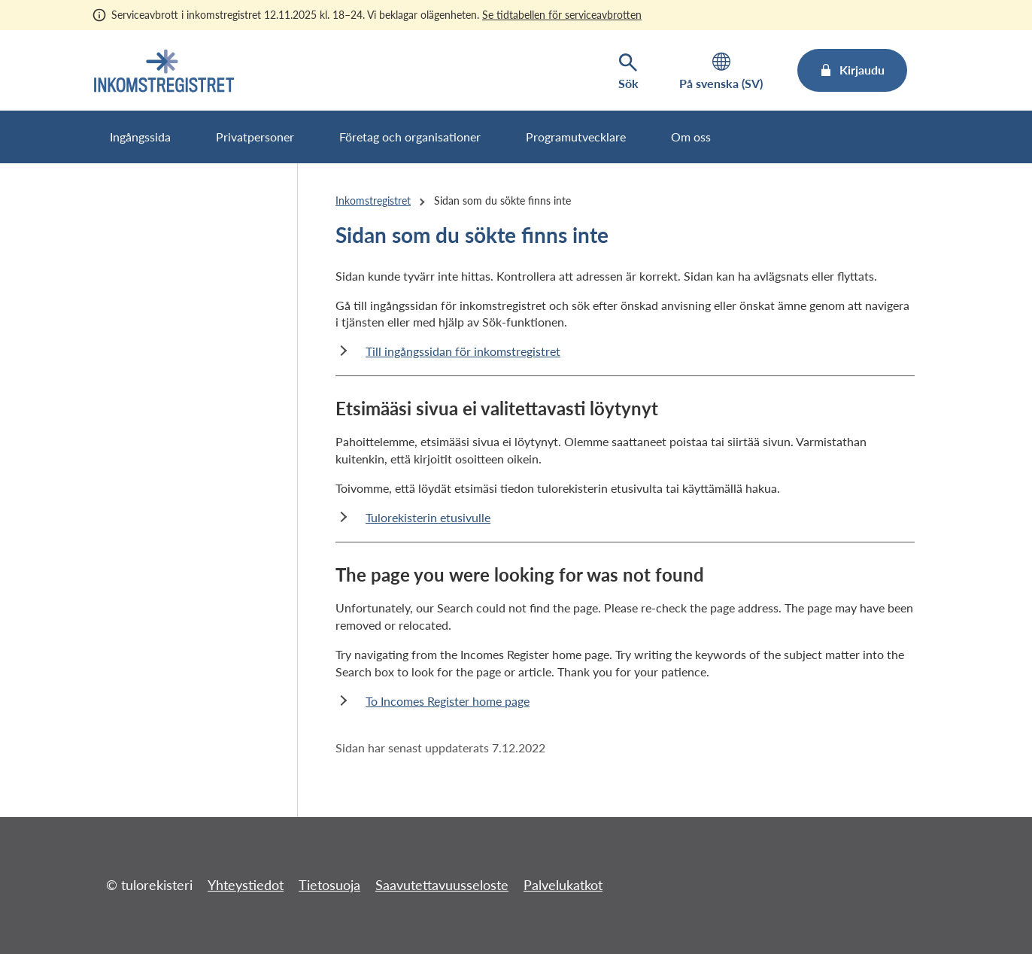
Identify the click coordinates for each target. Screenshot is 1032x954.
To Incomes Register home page (448, 701)
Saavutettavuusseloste (441, 885)
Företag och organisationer (410, 136)
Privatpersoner (255, 136)
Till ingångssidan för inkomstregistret (463, 351)
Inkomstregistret (373, 200)
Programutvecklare (576, 136)
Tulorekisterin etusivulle (428, 517)
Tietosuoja (329, 885)
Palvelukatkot (563, 885)
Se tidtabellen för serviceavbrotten (562, 14)
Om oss (691, 136)
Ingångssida (140, 136)
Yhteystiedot (246, 885)
